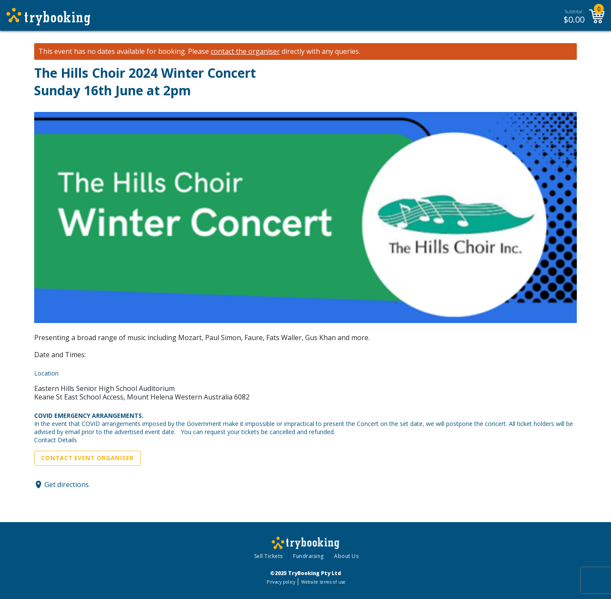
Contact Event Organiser (87, 458)
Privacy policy (281, 582)
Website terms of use (323, 582)
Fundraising (308, 556)
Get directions (66, 484)
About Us (346, 556)
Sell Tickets (268, 556)
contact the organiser (245, 51)
